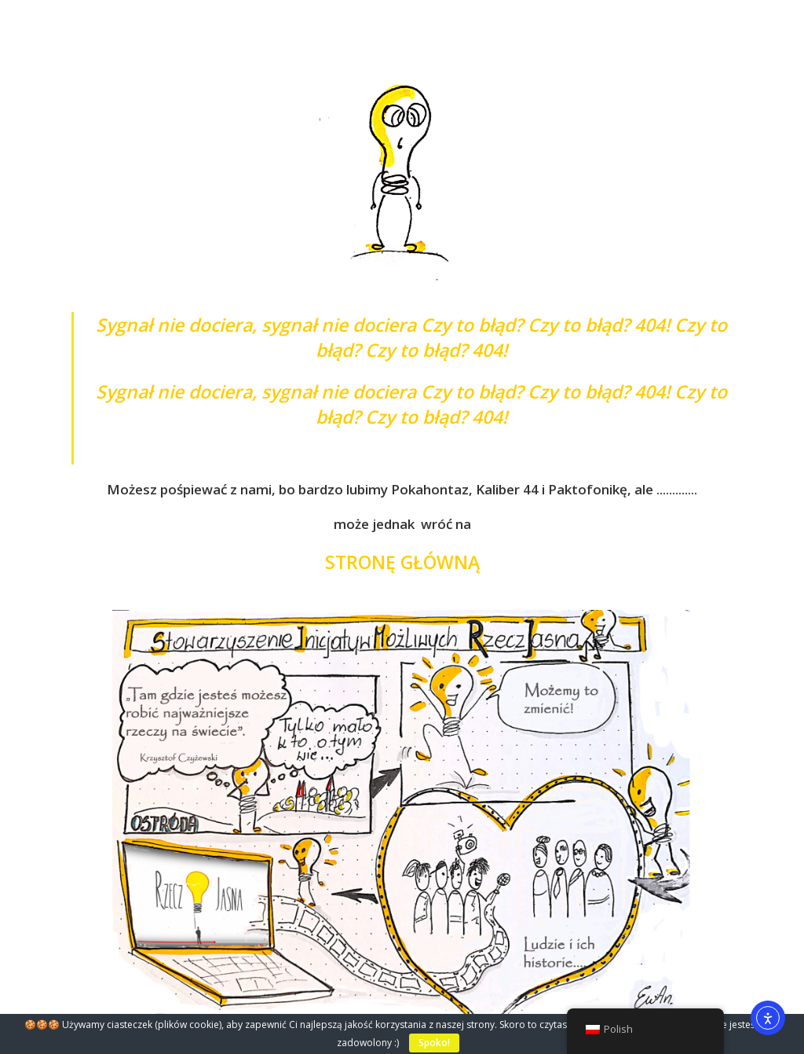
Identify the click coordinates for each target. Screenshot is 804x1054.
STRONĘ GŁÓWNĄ (402, 562)
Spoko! (434, 1042)
